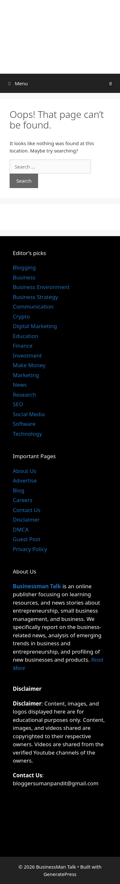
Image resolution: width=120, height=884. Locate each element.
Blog (18, 490)
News (20, 384)
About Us (24, 471)
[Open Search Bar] (110, 83)
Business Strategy (35, 297)
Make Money (29, 365)
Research (24, 394)
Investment (27, 355)
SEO (18, 404)
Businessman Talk (37, 586)
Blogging (24, 267)
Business (24, 277)
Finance (23, 345)
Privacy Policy (30, 549)
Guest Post (26, 539)
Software (24, 423)
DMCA (20, 529)
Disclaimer (26, 519)
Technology (27, 433)
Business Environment (41, 287)
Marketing (26, 375)
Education (25, 336)
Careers (22, 500)
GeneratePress (60, 874)
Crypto (21, 316)
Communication (33, 306)
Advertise (25, 480)
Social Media (29, 414)
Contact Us (27, 510)
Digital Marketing (35, 326)
